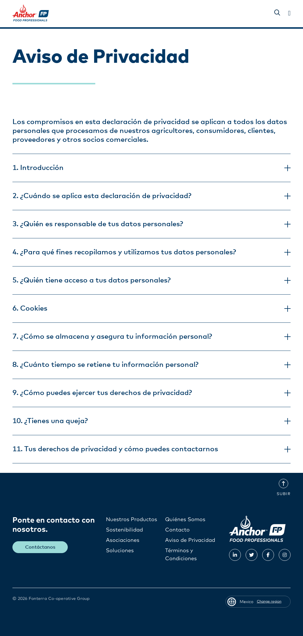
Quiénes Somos (186, 519)
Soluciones (120, 550)
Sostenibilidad (124, 530)
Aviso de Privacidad (190, 540)
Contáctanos (40, 547)
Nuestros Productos (131, 519)
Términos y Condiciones (181, 554)
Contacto (177, 530)
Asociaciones (122, 540)
